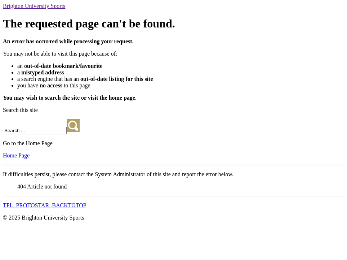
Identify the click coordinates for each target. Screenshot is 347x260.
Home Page (16, 155)
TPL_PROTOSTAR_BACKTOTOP (44, 205)
